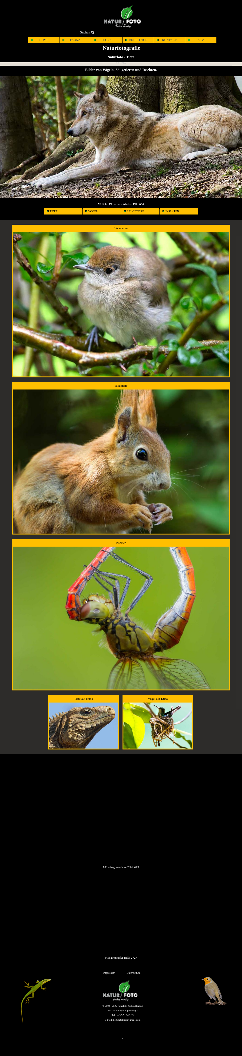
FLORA (107, 40)
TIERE (54, 211)
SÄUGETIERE (135, 211)
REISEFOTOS (138, 40)
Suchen (85, 32)
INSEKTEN (172, 211)
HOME (43, 40)
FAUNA (75, 40)
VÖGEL (93, 211)
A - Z (200, 40)
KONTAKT (169, 40)
